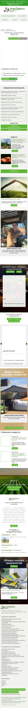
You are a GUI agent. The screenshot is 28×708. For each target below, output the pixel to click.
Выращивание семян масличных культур (9, 673)
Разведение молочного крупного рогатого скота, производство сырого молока (14, 99)
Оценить (5, 78)
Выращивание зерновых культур (14, 95)
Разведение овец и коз (6, 660)
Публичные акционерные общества (8, 633)
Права (2, 685)
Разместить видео (18, 427)
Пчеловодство (4, 675)
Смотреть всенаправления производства (14, 126)
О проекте (3, 680)
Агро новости (22, 16)
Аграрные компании (14, 321)
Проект (15, 19)
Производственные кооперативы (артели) (10, 628)
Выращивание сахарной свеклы (8, 652)
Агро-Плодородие (6, 550)
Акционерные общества (6, 624)
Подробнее (15, 150)
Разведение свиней (5, 659)
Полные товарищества (6, 627)
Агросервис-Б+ (5, 534)
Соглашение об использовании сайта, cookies (11, 694)
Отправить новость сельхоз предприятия (14, 171)
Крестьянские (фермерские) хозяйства (9, 641)
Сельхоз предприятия (8, 16)
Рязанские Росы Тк (7, 545)
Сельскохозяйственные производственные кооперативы (13, 640)
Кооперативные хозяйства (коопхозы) (9, 631)
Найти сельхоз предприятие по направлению (13, 689)
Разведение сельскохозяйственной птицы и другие (12, 75)
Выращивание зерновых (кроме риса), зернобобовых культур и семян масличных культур (14, 92)
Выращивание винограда (6, 672)
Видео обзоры (10, 271)
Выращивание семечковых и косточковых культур (11, 670)
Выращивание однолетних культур (14, 117)
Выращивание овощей (14, 120)
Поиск (24, 19)
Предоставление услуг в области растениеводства (14, 111)
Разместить (12, 1)
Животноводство (4, 650)
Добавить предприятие (14, 129)
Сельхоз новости (5, 1)
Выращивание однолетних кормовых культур (10, 654)
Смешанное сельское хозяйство (14, 104)
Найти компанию (22, 38)
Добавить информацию (21, 1)
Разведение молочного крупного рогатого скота (14, 102)
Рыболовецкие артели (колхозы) (8, 625)
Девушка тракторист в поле (14, 248)
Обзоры (19, 271)
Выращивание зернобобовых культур (9, 669)
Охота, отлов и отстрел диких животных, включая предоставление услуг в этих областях (14, 108)
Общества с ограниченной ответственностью (10, 643)
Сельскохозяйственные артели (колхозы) (10, 637)
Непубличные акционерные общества (9, 638)
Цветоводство (4, 664)
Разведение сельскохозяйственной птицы (14, 114)
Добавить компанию (13, 38)
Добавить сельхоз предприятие (14, 3)
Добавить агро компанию (14, 319)
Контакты (3, 682)
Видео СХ (5, 19)
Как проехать (13, 78)
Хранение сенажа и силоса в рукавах (14, 415)
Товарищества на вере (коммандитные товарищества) (12, 630)
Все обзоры (8, 427)
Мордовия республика (14, 4)
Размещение (4, 683)
